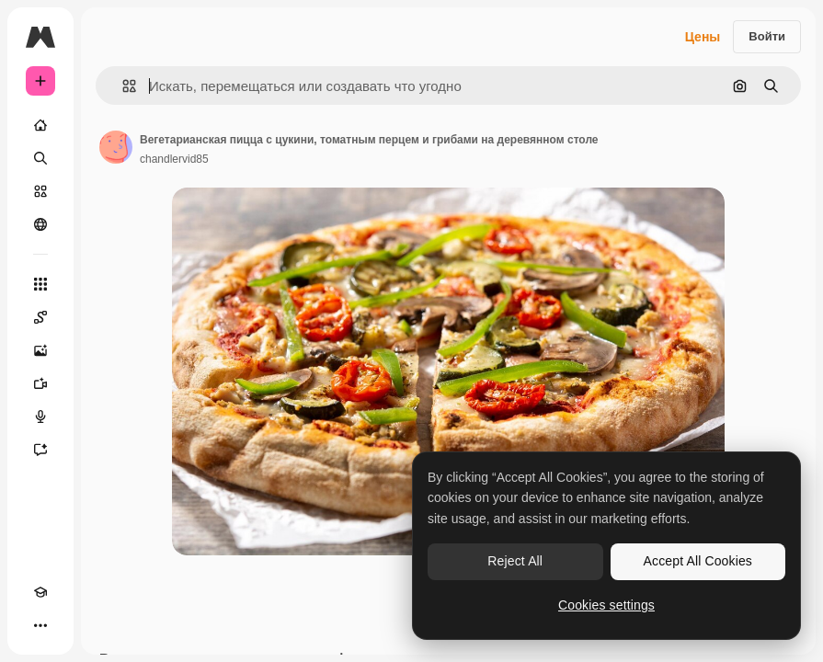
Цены (703, 36)
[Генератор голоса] (40, 416)
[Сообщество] (40, 224)
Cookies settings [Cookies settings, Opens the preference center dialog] (606, 605)
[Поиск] (40, 158)
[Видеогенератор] (40, 383)
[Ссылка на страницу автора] (115, 147)
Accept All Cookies (698, 561)
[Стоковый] (40, 191)
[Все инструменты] (40, 284)
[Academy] (40, 592)
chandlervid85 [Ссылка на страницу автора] (174, 159)
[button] (122, 86)
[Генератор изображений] (40, 350)
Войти (767, 36)
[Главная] (40, 125)
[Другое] (40, 625)
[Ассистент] (40, 449)
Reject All (515, 561)
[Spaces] (40, 317)
